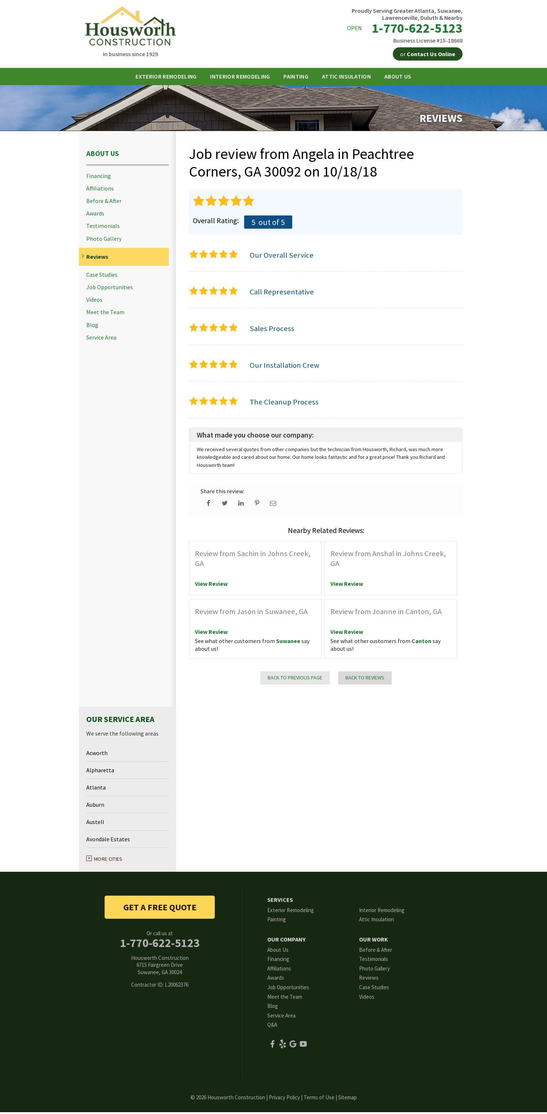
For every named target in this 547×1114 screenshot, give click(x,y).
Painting (276, 921)
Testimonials (103, 228)
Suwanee (288, 643)
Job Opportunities (109, 289)
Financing (98, 177)
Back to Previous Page (295, 679)
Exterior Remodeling (290, 911)
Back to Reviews (364, 679)
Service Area (101, 339)
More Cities (108, 861)
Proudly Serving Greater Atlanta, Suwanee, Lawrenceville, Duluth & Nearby (407, 14)
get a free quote (159, 909)
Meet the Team (105, 314)
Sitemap (347, 1099)
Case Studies (101, 276)
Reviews (97, 258)
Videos (94, 301)
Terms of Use (319, 1099)
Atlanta (96, 789)
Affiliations (100, 190)
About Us (102, 155)
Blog (92, 326)
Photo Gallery (104, 240)
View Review (211, 585)
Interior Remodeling (382, 911)
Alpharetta (100, 772)
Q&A (272, 1026)
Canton (421, 643)
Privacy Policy (284, 1099)
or (427, 54)
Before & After (104, 203)
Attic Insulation (376, 921)
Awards (95, 215)
